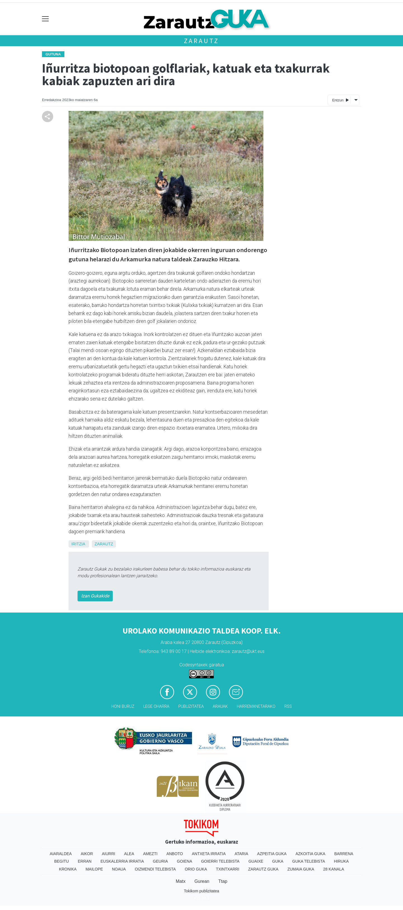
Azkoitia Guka (310, 853)
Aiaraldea (61, 853)
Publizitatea (191, 706)
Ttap (222, 881)
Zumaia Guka (300, 869)
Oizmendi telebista (155, 869)
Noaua (119, 869)
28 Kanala (333, 869)
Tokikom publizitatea (201, 891)
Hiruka (341, 861)
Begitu (61, 861)
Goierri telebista (220, 861)
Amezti (150, 853)
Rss (288, 706)
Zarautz (201, 40)
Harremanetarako (256, 706)
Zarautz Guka (263, 869)
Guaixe (256, 861)
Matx (181, 881)
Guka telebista (308, 861)
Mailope (94, 869)
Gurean (202, 881)
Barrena (343, 853)
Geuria (160, 861)
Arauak (220, 706)
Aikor (87, 853)
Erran (85, 861)
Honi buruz (122, 706)
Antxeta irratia (209, 853)
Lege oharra (156, 706)
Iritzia (78, 544)
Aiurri (108, 853)
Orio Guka (196, 869)
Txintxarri (227, 869)
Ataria (241, 853)
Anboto (175, 853)
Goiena (184, 861)
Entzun (340, 99)
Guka (277, 861)
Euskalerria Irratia (122, 861)
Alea (129, 853)
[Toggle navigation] (45, 19)
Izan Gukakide (95, 596)
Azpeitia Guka (272, 853)
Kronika (68, 869)
